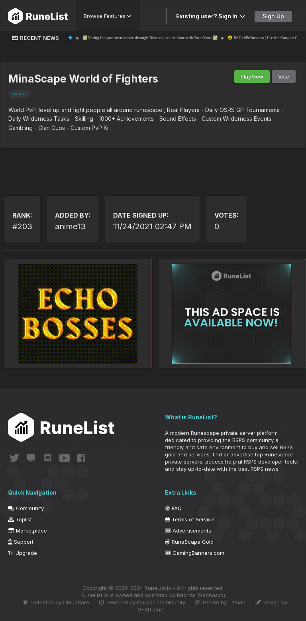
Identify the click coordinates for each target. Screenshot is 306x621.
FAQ (173, 508)
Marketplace (27, 530)
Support (20, 541)
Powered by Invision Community (142, 602)
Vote (283, 76)
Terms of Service (189, 519)
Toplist (20, 519)
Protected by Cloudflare (56, 602)
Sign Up (273, 16)
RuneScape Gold (189, 541)
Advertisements (188, 530)
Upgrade (22, 553)
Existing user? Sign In (210, 16)
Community (26, 508)
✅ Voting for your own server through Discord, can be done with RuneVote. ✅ (160, 37)
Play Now (252, 76)
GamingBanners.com (194, 553)
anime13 (70, 226)
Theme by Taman (220, 602)
